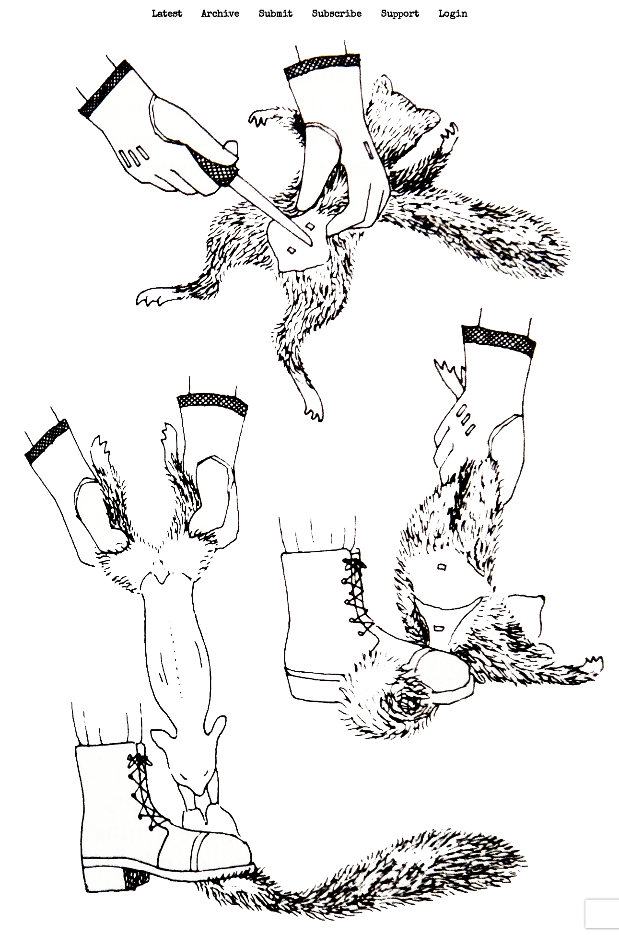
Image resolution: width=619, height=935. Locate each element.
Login (452, 15)
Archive (220, 15)
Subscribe (337, 15)
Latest (167, 15)
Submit (275, 15)
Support (400, 15)
